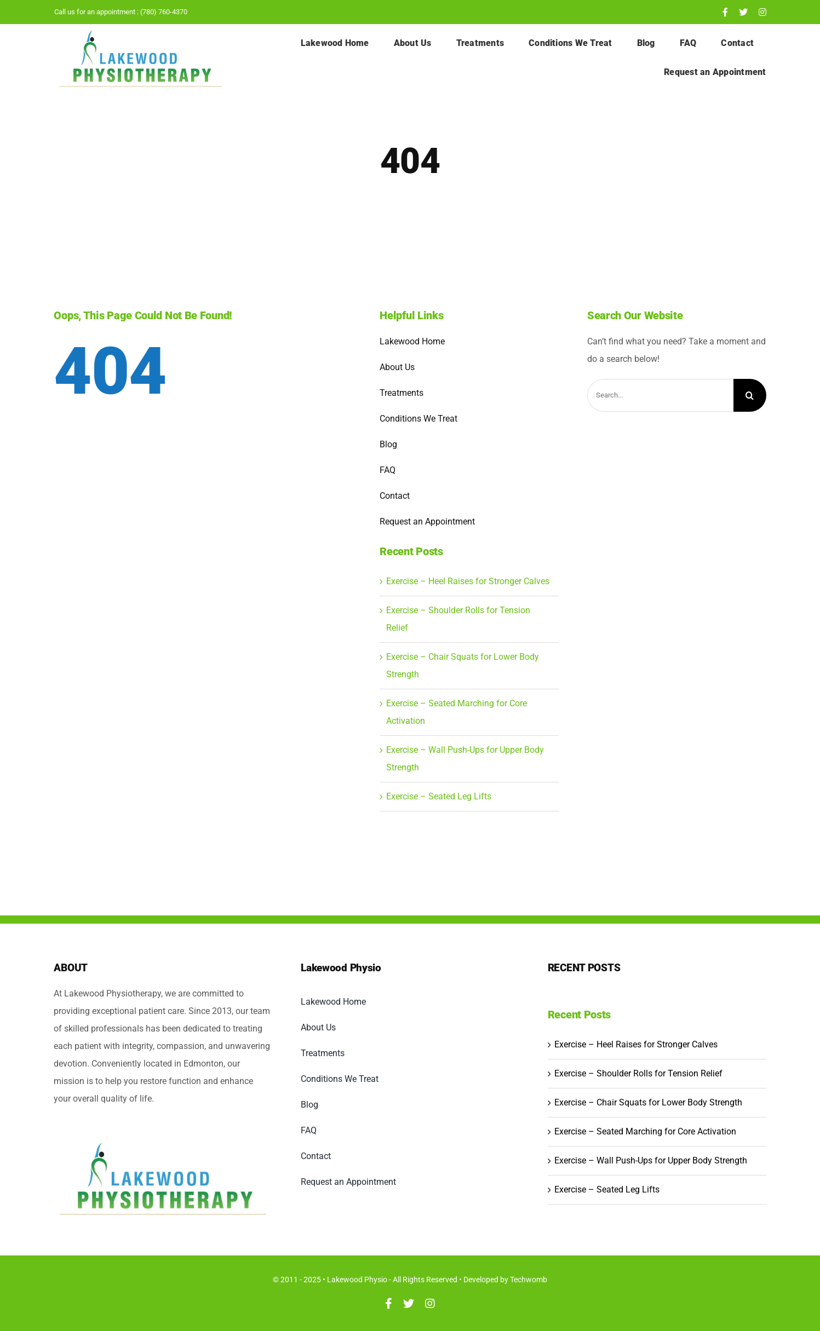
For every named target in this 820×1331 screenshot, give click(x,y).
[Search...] (660, 395)
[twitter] (743, 12)
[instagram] (762, 12)
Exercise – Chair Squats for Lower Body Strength (648, 1102)
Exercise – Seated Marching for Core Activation (645, 1131)
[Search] (749, 395)
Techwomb (528, 1279)
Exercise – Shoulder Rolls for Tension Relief (638, 1073)
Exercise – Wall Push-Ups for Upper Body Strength (650, 1160)
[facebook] (725, 12)
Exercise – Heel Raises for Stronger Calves (467, 581)
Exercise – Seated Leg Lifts (438, 796)
